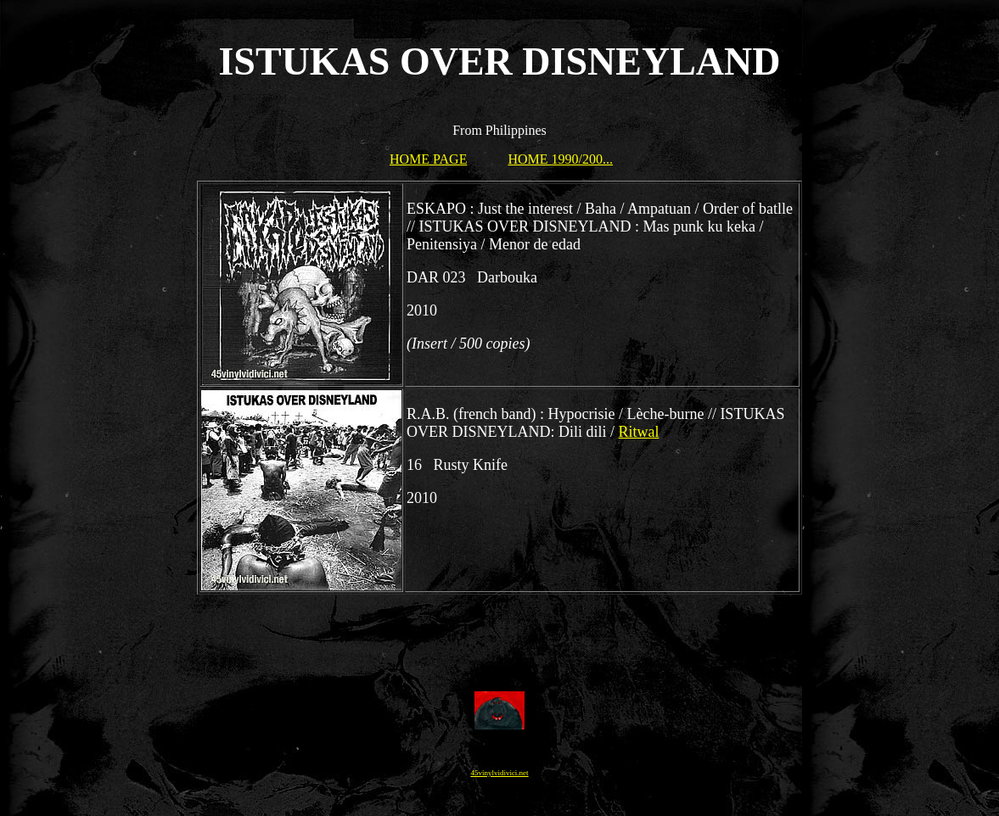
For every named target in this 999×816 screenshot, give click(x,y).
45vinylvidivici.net (499, 772)
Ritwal (639, 431)
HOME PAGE (428, 159)
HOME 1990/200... (560, 159)
